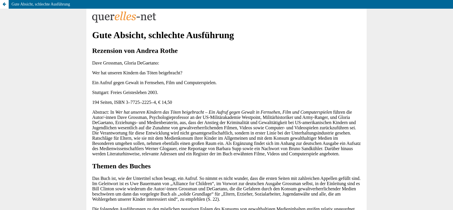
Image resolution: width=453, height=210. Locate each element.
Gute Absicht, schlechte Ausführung (41, 4)
